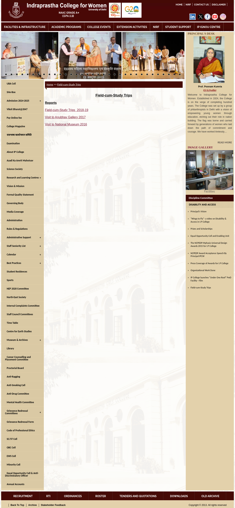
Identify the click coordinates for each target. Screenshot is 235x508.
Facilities (209, 191)
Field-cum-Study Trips (69, 84)
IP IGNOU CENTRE (208, 27)
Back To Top (17, 505)
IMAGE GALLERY (200, 147)
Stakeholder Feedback (53, 505)
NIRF (188, 4)
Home (179, 4)
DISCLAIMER (219, 4)
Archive (32, 505)
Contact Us (201, 4)
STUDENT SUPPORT (178, 27)
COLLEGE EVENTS (99, 27)
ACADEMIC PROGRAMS (66, 27)
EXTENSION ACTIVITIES (132, 27)
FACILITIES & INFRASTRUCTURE (24, 27)
